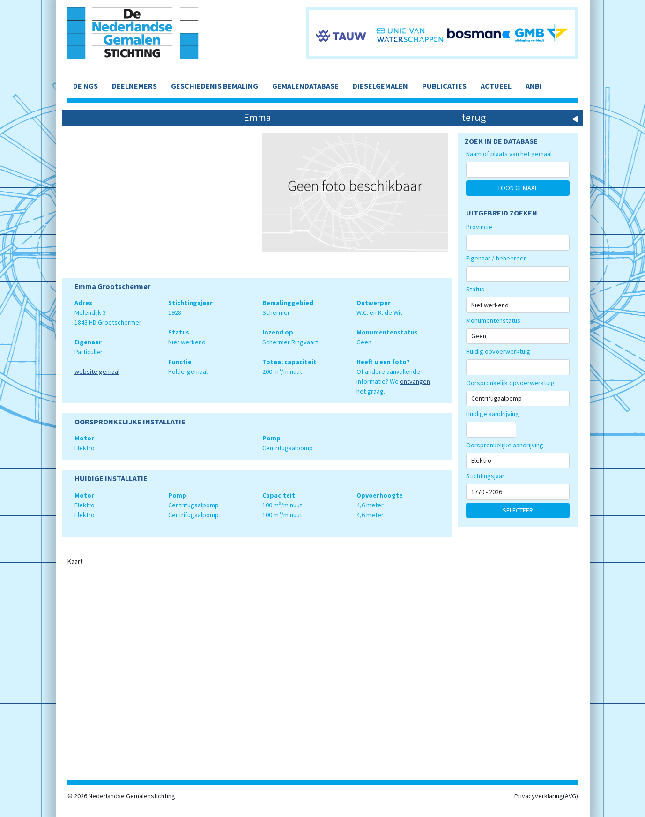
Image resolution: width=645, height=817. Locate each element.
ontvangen (415, 381)
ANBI (534, 85)
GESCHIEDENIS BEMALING (214, 85)
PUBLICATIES (444, 85)
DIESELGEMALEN (380, 85)
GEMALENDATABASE (305, 85)
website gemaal (96, 371)
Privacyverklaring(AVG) (546, 796)
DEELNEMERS (134, 85)
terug (474, 117)
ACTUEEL (496, 85)
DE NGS (85, 85)
